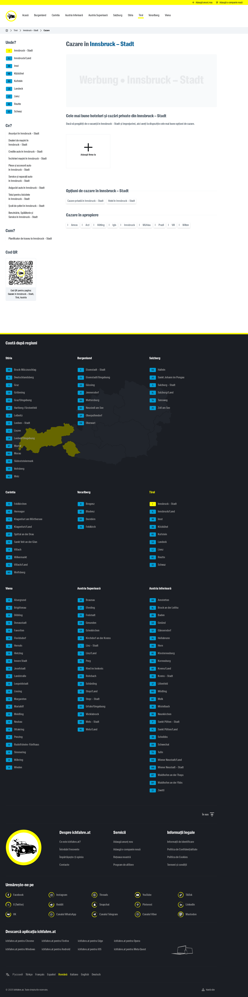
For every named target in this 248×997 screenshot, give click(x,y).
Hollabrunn (160, 638)
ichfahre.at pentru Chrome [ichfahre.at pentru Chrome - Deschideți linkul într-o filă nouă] (20, 941)
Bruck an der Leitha (164, 608)
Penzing (14, 737)
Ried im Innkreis (90, 669)
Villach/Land (17, 565)
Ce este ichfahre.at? (70, 842)
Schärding (87, 684)
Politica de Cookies (177, 857)
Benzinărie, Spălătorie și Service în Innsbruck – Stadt (23, 215)
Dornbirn (86, 519)
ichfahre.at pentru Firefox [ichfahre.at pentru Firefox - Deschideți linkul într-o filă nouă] (55, 941)
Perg (84, 661)
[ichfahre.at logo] (11, 16)
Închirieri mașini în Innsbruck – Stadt (28, 158)
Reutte (13, 104)
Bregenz (86, 504)
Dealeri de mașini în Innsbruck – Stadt (19, 142)
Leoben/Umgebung (20, 438)
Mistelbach (160, 707)
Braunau (86, 600)
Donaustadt (16, 623)
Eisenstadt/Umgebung (94, 378)
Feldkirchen (16, 504)
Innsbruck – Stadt (30, 30)
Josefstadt (16, 669)
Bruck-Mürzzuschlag (21, 370)
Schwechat (159, 745)
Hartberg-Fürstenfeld (21, 408)
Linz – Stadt (88, 646)
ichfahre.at (19, 989)
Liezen (13, 431)
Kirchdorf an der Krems (94, 638)
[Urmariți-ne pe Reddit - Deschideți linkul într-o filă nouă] (68, 904)
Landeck (14, 89)
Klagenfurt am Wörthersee (24, 519)
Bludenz (86, 512)
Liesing (14, 691)
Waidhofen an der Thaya (166, 775)
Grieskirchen (88, 631)
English (85, 974)
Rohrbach (87, 676)
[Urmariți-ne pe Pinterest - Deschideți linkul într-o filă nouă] (154, 904)
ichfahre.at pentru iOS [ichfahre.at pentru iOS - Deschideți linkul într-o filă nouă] (89, 949)
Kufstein (14, 81)
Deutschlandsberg (20, 378)
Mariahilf (15, 707)
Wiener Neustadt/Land (166, 760)
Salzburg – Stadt (162, 385)
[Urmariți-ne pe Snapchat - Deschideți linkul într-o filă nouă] (111, 904)
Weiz (12, 476)
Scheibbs (159, 737)
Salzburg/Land (161, 393)
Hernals (14, 646)
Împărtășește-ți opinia (71, 857)
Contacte (64, 865)
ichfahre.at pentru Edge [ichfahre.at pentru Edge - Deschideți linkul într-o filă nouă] (90, 941)
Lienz (12, 96)
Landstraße (16, 676)
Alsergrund (16, 600)
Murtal (13, 446)
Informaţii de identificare (180, 842)
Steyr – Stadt (89, 699)
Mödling (158, 691)
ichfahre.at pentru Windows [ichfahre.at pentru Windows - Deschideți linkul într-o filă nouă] (20, 949)
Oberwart (86, 423)
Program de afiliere (123, 865)
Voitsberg (15, 469)
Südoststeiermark (19, 461)
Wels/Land (87, 730)
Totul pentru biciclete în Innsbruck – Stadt (19, 197)
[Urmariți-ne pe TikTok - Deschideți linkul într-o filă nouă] (197, 895)
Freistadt (86, 615)
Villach (13, 550)
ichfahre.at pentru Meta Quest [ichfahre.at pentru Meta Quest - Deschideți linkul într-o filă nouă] (130, 949)
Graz (12, 385)
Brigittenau (16, 608)
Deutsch (96, 974)
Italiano (74, 974)
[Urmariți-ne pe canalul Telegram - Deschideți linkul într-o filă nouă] (111, 914)
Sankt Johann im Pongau (167, 378)
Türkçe (29, 974)
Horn (156, 646)
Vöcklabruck (88, 714)
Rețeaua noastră (122, 857)
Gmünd (158, 623)
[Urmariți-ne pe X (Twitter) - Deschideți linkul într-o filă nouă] (25, 904)
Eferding (86, 608)
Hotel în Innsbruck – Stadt (121, 201)
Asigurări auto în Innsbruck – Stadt (26, 188)
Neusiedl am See (90, 408)
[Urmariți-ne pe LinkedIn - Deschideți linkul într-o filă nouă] (197, 904)
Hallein (157, 370)
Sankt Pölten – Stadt (165, 722)
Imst (12, 66)
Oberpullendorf (90, 416)
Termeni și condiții (177, 865)
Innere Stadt (16, 661)
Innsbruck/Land (18, 58)
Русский (18, 974)
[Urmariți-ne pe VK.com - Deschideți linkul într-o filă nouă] (25, 914)
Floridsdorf (16, 638)
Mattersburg (88, 400)
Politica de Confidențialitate (182, 849)
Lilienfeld (159, 684)
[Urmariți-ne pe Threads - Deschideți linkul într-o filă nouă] (111, 895)
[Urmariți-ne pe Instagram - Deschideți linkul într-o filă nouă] (68, 895)
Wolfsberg (15, 573)
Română (62, 974)
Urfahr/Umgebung (91, 707)
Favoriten (15, 631)
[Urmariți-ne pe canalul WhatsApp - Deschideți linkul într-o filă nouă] (68, 914)
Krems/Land (160, 669)
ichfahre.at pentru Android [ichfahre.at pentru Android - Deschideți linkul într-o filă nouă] (56, 949)
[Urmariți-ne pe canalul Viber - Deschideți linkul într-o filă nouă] (154, 914)
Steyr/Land (87, 691)
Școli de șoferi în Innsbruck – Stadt (26, 206)
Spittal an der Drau (20, 534)
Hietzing (14, 653)
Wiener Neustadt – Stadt (167, 767)
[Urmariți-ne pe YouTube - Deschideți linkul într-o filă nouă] (154, 895)
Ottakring (15, 730)
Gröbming (15, 393)
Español (51, 974)
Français (39, 974)
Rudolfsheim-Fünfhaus (22, 745)
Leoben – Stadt (18, 423)
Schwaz (14, 112)
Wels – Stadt (88, 722)
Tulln (156, 752)
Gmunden (87, 623)
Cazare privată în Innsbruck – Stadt (85, 201)
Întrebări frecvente (69, 849)
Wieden (14, 767)
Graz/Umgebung (19, 400)
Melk (156, 699)
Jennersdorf (88, 393)
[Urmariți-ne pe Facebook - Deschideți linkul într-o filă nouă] (25, 895)
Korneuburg (160, 661)
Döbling (14, 615)
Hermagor (15, 512)
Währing (14, 760)
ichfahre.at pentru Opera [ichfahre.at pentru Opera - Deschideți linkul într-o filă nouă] (127, 941)
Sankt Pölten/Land (164, 730)
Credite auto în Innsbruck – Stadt (25, 151)
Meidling (15, 714)
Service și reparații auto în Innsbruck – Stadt (20, 179)
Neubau (14, 722)
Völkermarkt (16, 557)
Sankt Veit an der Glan (21, 542)
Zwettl (157, 790)
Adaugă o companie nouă (126, 849)
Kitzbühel (15, 74)
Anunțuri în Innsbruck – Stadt (24, 133)
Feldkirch (87, 527)
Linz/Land (87, 653)
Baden (157, 615)
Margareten (16, 699)
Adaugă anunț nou (123, 842)
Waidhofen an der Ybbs (166, 783)
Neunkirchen (160, 714)
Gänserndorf (160, 631)
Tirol (16, 30)
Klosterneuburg (162, 653)
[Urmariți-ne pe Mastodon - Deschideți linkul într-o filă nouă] (197, 914)
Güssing (86, 385)
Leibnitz (14, 416)
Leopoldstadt (17, 684)
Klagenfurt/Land (19, 527)
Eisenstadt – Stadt (91, 370)
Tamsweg (159, 400)
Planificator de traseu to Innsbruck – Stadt (30, 238)
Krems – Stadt (161, 676)
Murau (13, 454)
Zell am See (160, 408)
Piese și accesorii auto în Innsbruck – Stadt (20, 168)
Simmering (16, 752)
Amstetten (159, 600)
